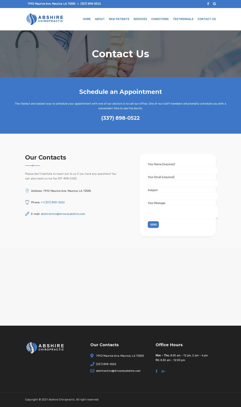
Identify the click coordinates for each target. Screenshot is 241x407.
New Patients (119, 19)
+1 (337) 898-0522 (53, 202)
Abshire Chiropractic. (62, 399)
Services (140, 19)
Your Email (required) (178, 180)
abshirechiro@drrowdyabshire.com (63, 214)
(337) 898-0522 (91, 3)
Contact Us (207, 19)
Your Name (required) (178, 167)
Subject (178, 193)
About (100, 19)
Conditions (160, 19)
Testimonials (183, 19)
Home (87, 19)
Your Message (178, 210)
